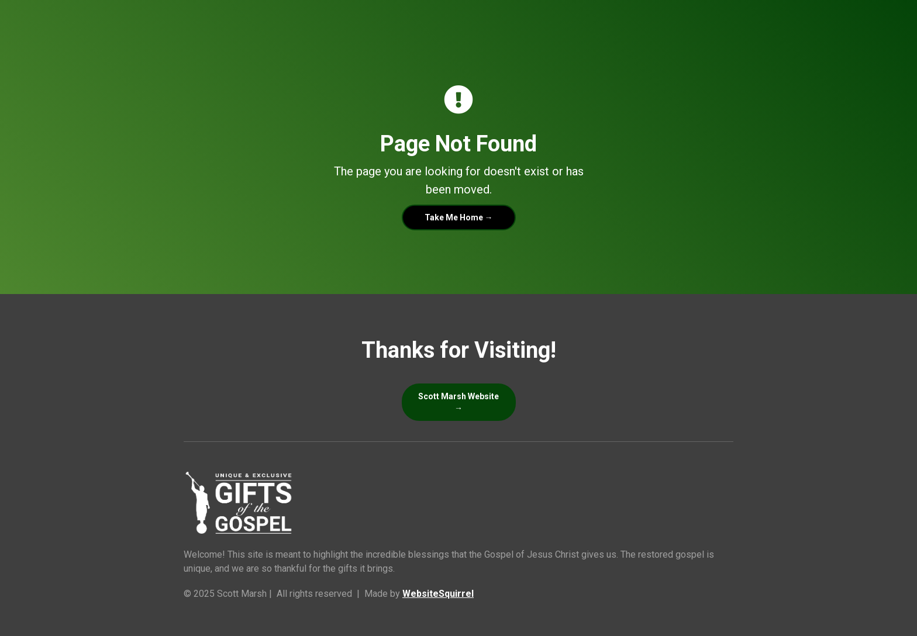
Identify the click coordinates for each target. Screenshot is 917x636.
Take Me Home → (459, 217)
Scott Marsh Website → (458, 402)
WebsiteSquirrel (438, 593)
